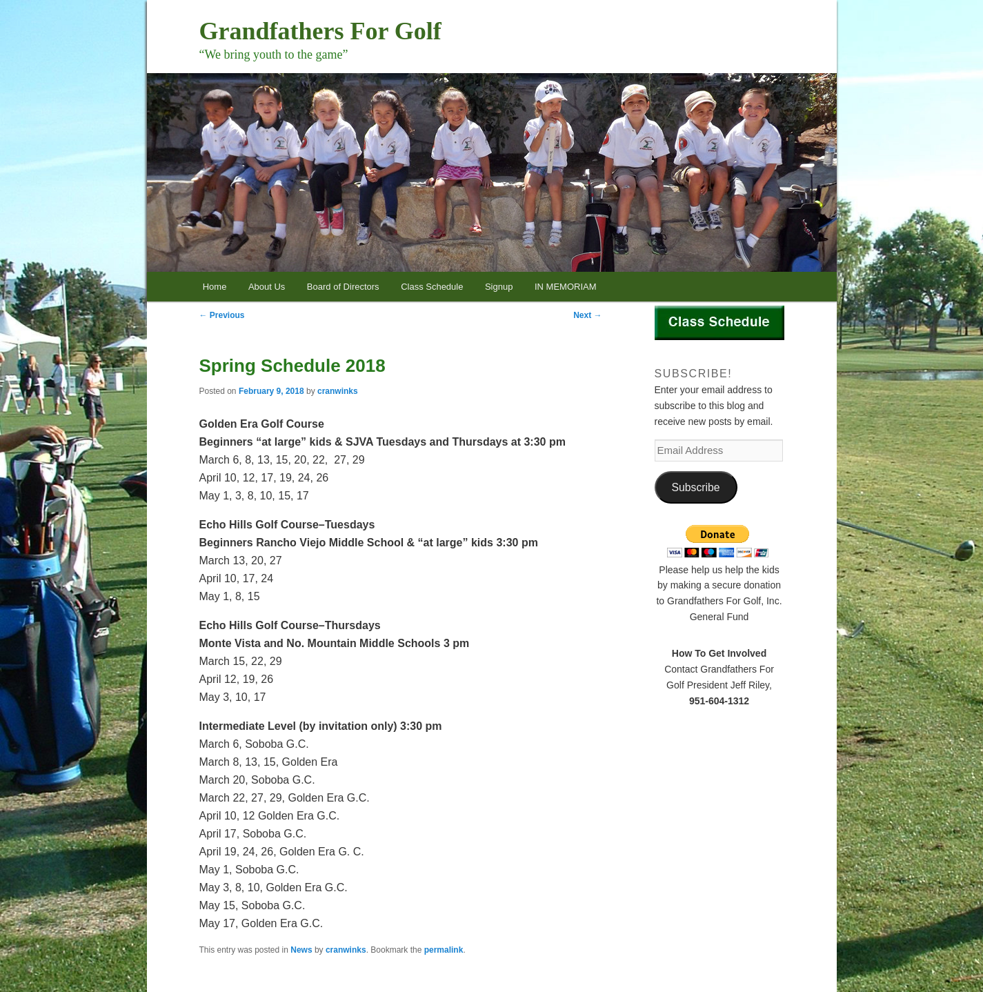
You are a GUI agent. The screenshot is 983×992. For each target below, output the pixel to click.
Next (587, 315)
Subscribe (695, 487)
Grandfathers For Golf (320, 31)
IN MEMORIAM (566, 286)
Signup (499, 286)
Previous (222, 315)
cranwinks (337, 391)
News (301, 950)
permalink (444, 950)
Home (215, 286)
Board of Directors (343, 286)
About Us (266, 286)
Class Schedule (432, 286)
